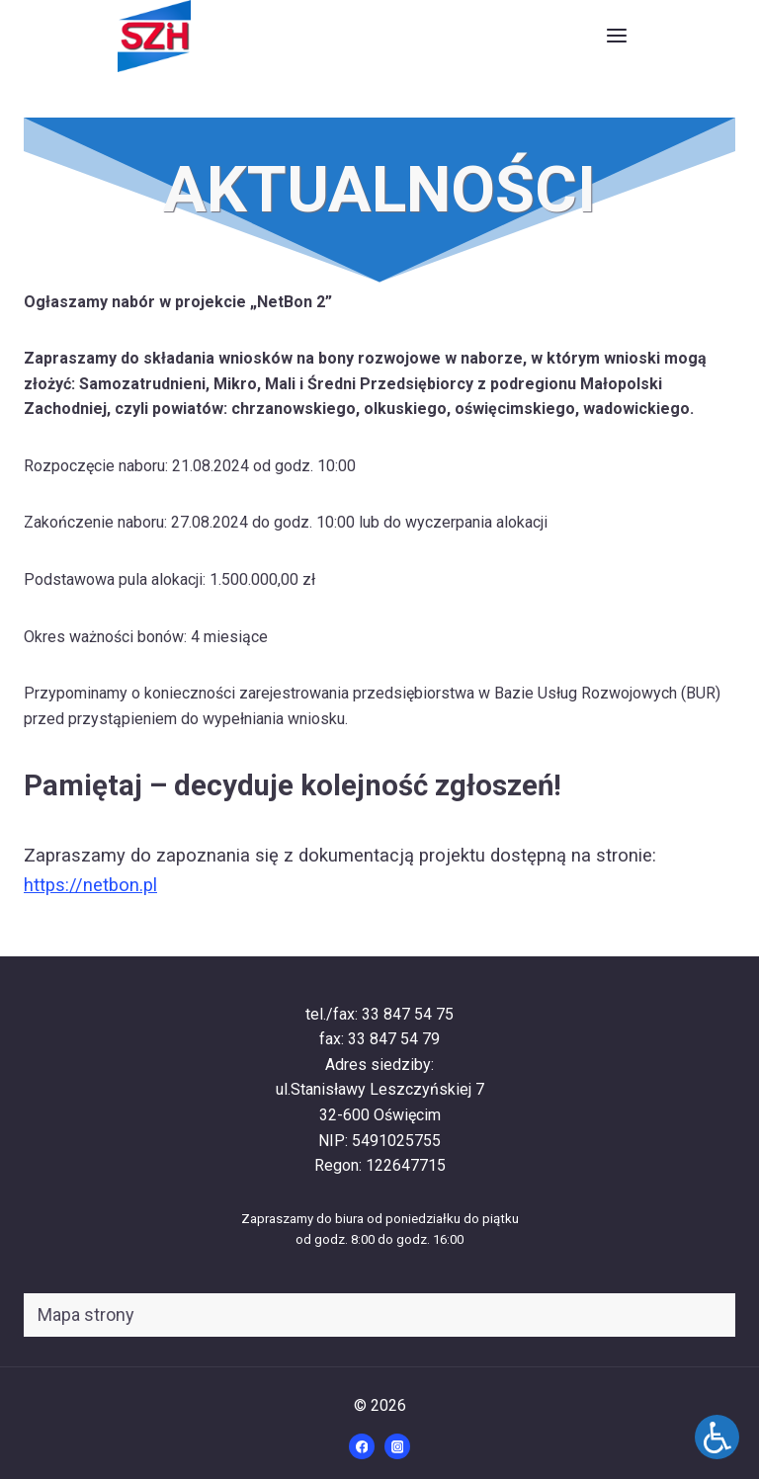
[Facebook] (362, 1446)
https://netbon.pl (90, 884)
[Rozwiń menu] (616, 36)
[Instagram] (397, 1446)
